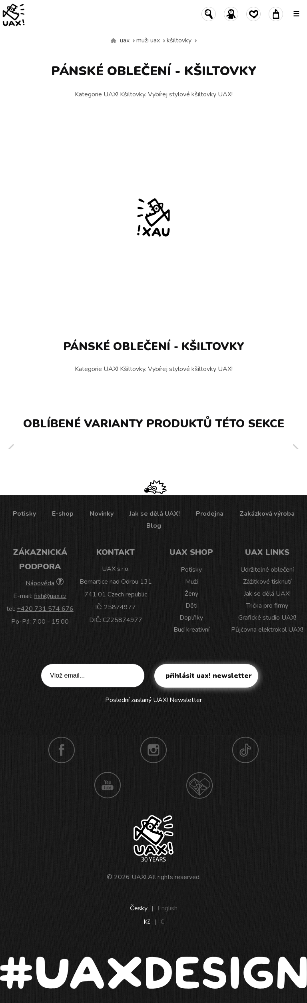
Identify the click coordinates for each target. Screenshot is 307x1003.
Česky (139, 908)
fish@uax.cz (50, 596)
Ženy (191, 593)
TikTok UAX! (245, 750)
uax (125, 40)
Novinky (102, 513)
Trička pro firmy (267, 605)
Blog (153, 525)
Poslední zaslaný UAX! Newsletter (153, 700)
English (167, 908)
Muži (191, 581)
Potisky (24, 513)
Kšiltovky (179, 40)
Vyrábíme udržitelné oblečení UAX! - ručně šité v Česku (114, 41)
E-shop (63, 513)
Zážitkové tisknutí (267, 581)
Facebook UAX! (61, 750)
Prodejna (209, 513)
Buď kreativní (191, 629)
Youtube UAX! (107, 785)
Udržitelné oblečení (267, 569)
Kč (147, 921)
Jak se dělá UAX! (155, 513)
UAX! (139, 877)
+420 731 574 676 (45, 608)
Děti (191, 605)
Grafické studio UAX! (267, 617)
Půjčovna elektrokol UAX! (267, 629)
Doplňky (191, 617)
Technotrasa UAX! (199, 785)
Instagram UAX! (153, 750)
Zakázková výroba (267, 513)
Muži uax (148, 40)
